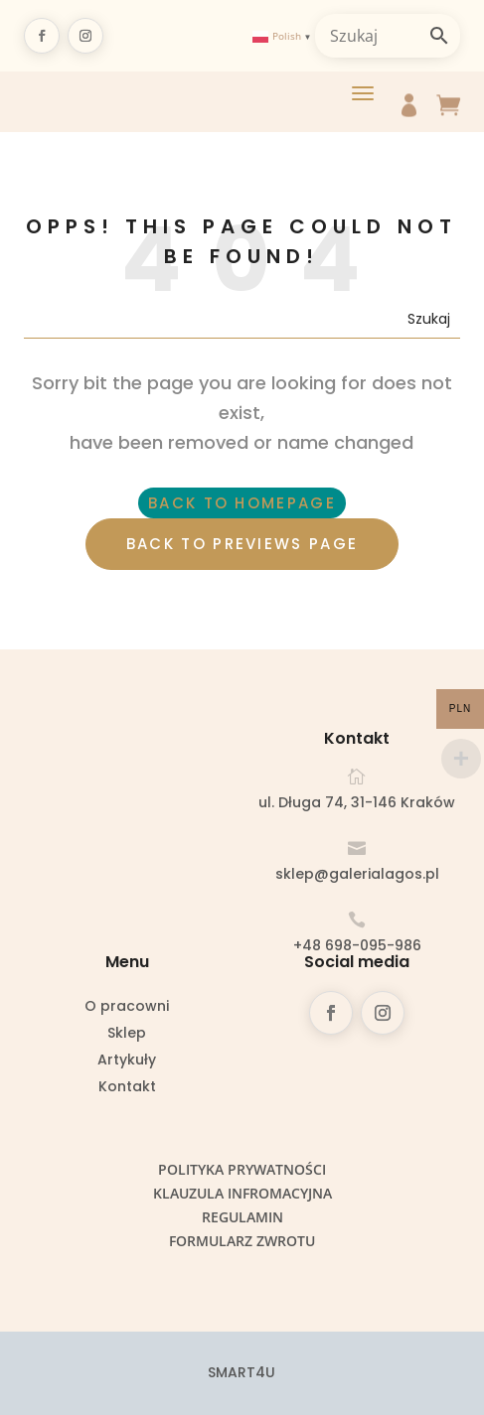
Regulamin (242, 1216)
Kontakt (127, 1087)
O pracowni (126, 1007)
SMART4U (241, 1372)
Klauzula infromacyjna (242, 1193)
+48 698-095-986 (357, 945)
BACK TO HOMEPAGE (242, 503)
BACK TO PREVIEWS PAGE (242, 543)
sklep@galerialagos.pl (357, 874)
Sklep (126, 1034)
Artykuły (126, 1061)
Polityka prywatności (242, 1169)
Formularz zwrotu (242, 1240)
